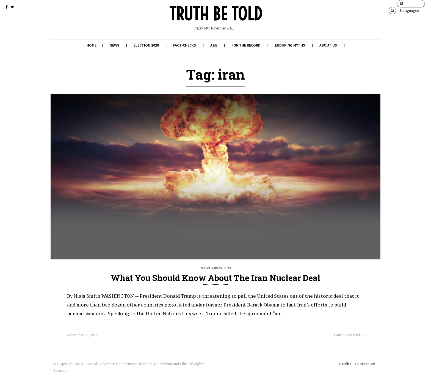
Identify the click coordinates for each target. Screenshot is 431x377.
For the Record (246, 45)
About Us (328, 45)
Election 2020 (146, 45)
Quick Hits (221, 267)
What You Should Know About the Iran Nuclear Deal (215, 277)
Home (91, 45)
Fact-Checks (184, 45)
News (114, 45)
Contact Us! (365, 364)
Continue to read (349, 335)
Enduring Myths (290, 45)
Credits (345, 364)
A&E (213, 45)
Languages (409, 4)
